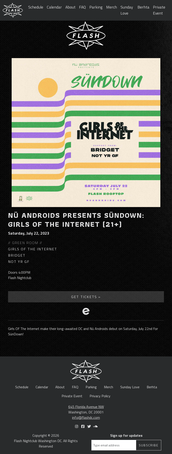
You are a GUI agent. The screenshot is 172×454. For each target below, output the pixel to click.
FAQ (82, 7)
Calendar (54, 7)
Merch (111, 7)
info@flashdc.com (86, 417)
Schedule (35, 7)
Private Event (159, 10)
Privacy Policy (100, 396)
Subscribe (148, 445)
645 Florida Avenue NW (86, 406)
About (70, 7)
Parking (96, 7)
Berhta (143, 7)
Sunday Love (126, 10)
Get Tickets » (86, 296)
